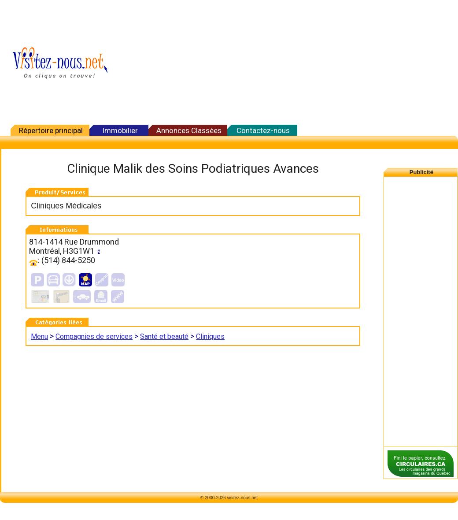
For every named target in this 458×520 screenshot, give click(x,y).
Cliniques (210, 336)
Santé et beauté (164, 336)
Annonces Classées (189, 130)
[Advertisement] (335, 62)
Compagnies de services (94, 336)
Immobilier (120, 130)
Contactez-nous (263, 130)
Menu (39, 336)
